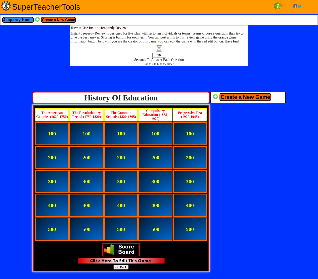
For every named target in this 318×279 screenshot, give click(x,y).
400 (52, 205)
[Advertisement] (159, 80)
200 (52, 157)
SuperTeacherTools (46, 7)
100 (52, 134)
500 (52, 229)
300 (52, 181)
